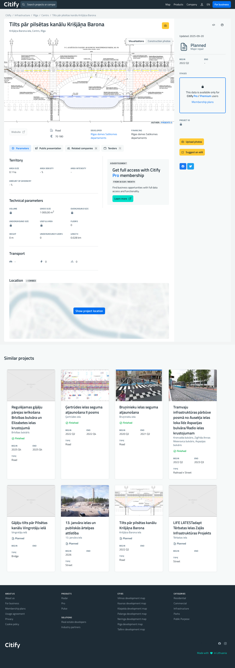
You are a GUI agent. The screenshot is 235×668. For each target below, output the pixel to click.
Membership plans (203, 102)
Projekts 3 (166, 123)
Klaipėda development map (132, 608)
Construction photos (159, 41)
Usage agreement (15, 614)
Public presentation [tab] (48, 148)
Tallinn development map (131, 629)
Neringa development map (132, 619)
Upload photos (191, 142)
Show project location (89, 311)
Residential (180, 598)
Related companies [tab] (82, 148)
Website (18, 132)
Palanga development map (132, 614)
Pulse (64, 608)
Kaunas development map (132, 603)
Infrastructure (181, 608)
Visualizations (136, 41)
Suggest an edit (192, 152)
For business (222, 4)
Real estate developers (73, 622)
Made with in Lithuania (212, 653)
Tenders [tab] (113, 148)
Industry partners (71, 627)
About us (10, 598)
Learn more (122, 198)
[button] (17, 81)
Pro (63, 603)
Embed (31, 280)
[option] (89, 81)
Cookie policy (12, 624)
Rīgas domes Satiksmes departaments (104, 136)
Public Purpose (181, 619)
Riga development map (130, 624)
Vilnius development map (131, 598)
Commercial (180, 603)
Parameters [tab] (20, 148)
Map (167, 4)
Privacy (9, 619)
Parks (177, 614)
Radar (64, 598)
